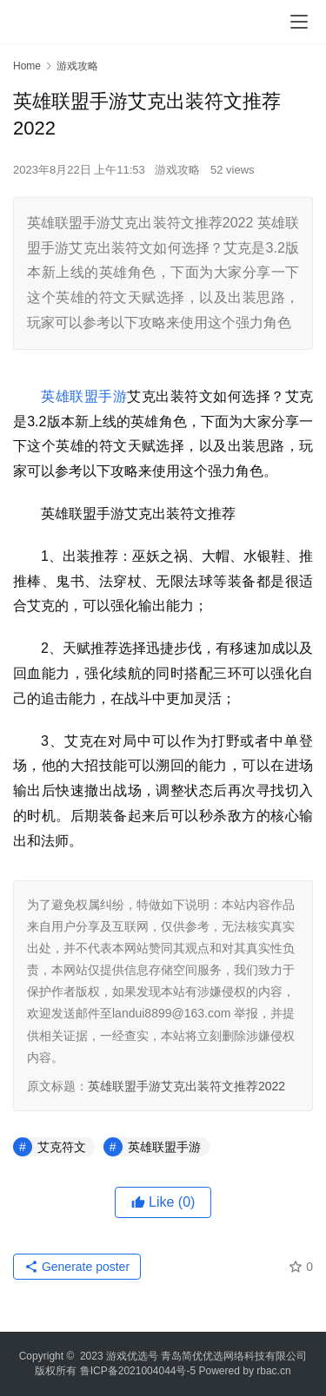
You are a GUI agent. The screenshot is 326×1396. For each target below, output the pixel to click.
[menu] (299, 21)
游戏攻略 (177, 169)
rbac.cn (273, 1371)
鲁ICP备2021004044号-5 (138, 1371)
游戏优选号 (132, 1356)
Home (27, 66)
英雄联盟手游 (84, 396)
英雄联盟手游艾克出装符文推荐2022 (186, 1086)
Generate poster (77, 1266)
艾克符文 (61, 1147)
